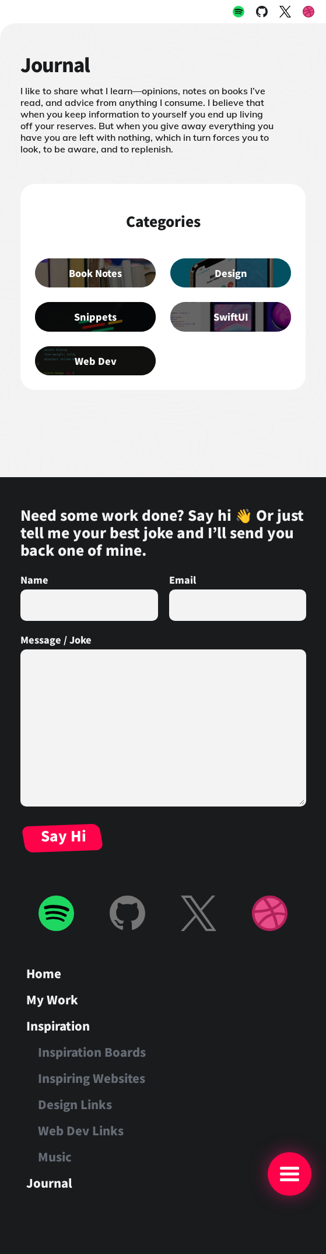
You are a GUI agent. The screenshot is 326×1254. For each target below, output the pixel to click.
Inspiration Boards (92, 1051)
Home (43, 973)
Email (182, 580)
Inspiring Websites (91, 1078)
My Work (52, 999)
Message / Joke (56, 639)
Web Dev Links (81, 1130)
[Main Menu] (289, 1174)
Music (55, 1156)
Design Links (75, 1104)
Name (34, 580)
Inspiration (58, 1025)
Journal (49, 1182)
